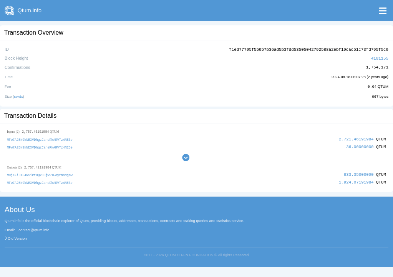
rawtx (18, 95)
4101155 (379, 57)
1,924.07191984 (356, 181)
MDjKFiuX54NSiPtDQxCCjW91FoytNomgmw (40, 174)
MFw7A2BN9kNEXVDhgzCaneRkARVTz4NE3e (40, 138)
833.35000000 (359, 173)
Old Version (17, 237)
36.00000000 (359, 145)
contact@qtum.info (33, 228)
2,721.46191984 (356, 138)
